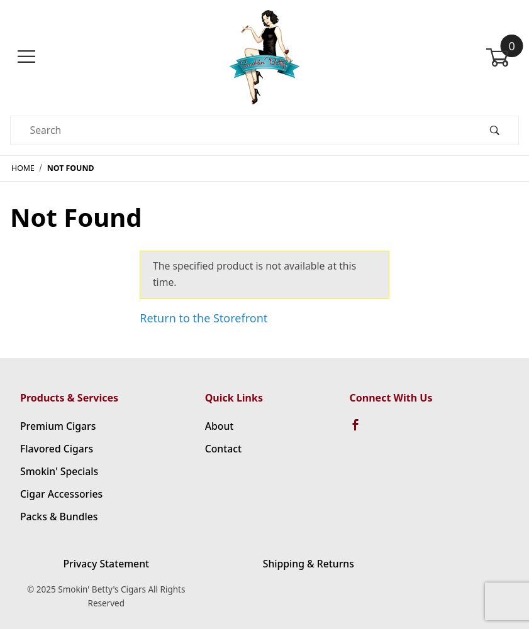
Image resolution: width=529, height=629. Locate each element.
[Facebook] (361, 430)
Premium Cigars (58, 426)
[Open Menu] (26, 57)
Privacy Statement (106, 564)
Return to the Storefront (203, 317)
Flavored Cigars (56, 449)
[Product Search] (241, 130)
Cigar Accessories (61, 494)
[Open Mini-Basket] (502, 57)
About (219, 426)
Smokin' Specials (59, 471)
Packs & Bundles (58, 516)
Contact (223, 449)
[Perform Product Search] (494, 130)
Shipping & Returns (308, 564)
